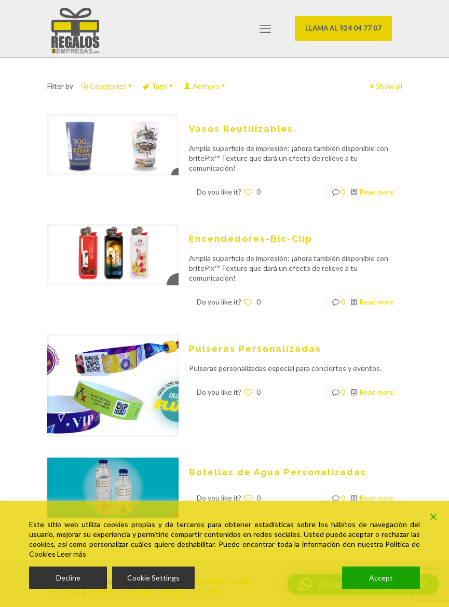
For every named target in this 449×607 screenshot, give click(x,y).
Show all (385, 85)
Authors (205, 85)
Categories (107, 85)
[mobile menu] (265, 28)
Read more (376, 191)
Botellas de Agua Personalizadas (277, 472)
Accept (381, 577)
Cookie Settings (153, 577)
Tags (158, 85)
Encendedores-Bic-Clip (250, 238)
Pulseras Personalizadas (255, 348)
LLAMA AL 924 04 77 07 (343, 28)
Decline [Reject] (68, 577)
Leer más (71, 553)
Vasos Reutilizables (241, 128)
